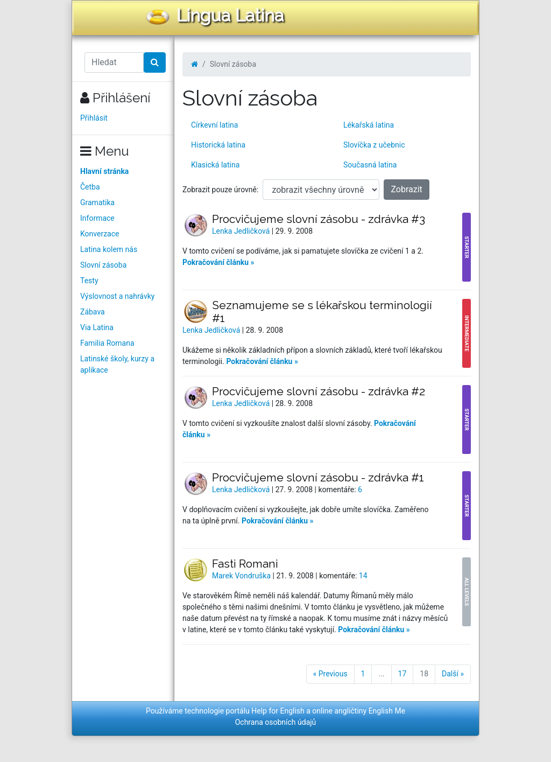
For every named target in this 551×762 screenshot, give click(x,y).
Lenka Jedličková (242, 231)
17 (402, 673)
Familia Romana (107, 343)
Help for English (278, 711)
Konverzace (99, 233)
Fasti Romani (245, 563)
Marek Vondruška (242, 575)
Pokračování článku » (218, 262)
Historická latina (218, 145)
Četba (90, 187)
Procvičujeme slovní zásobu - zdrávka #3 (318, 219)
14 (363, 575)
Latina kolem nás (108, 249)
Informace (97, 218)
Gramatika (97, 202)
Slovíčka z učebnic (374, 145)
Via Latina (97, 327)
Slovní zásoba (103, 265)
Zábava (92, 311)
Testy (89, 280)
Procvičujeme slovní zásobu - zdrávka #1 (318, 477)
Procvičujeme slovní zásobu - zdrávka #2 (318, 391)
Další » (453, 673)
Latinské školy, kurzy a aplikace (117, 364)
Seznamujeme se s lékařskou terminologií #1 (322, 311)
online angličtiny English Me (358, 711)
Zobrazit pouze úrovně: (220, 189)
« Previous (330, 673)
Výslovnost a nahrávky (117, 296)
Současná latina (370, 164)
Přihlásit (94, 118)
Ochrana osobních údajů (275, 722)
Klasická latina (215, 164)
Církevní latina (214, 125)
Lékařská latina (368, 125)
